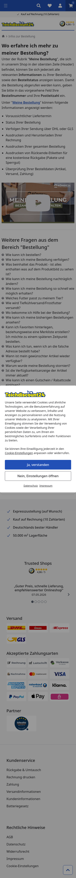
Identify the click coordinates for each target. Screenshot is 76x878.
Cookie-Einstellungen (19, 453)
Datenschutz (31, 485)
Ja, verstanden (38, 465)
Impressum (46, 485)
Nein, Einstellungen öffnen (38, 476)
